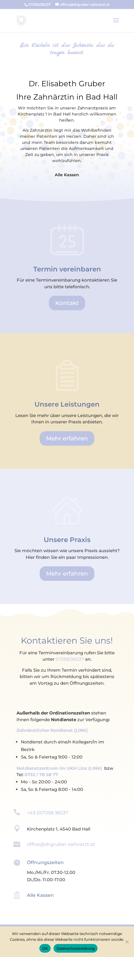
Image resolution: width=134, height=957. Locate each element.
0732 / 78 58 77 (41, 774)
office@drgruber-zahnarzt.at (61, 844)
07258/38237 (70, 659)
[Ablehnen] (127, 942)
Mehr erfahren (67, 438)
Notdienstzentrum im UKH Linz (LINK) (59, 768)
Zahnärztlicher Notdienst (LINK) (52, 730)
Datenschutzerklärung (75, 948)
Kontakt (67, 303)
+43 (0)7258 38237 (47, 812)
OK (45, 948)
